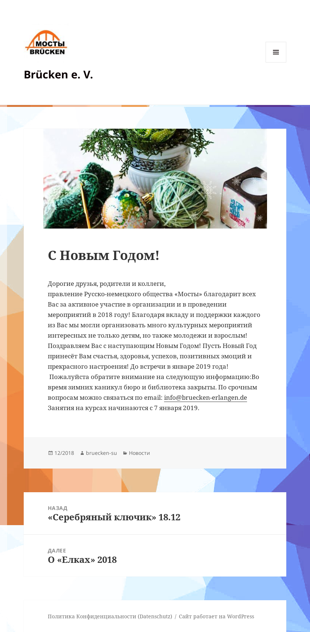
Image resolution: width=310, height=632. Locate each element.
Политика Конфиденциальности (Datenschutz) (110, 616)
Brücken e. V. (58, 74)
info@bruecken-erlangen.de (205, 397)
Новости (139, 452)
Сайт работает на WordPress (216, 616)
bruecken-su (101, 452)
